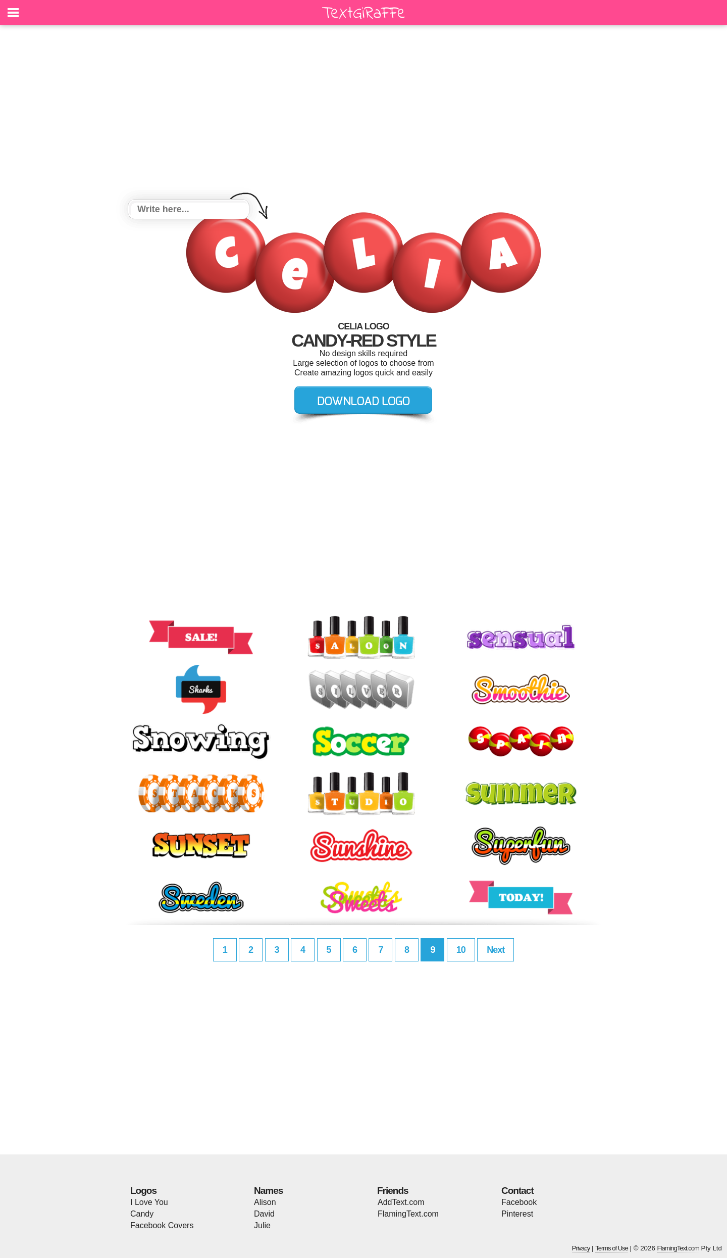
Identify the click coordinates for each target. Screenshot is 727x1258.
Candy (141, 1213)
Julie (262, 1225)
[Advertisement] (363, 113)
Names (268, 1190)
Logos (143, 1190)
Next (495, 950)
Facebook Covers (161, 1225)
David (264, 1213)
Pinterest (517, 1213)
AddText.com (401, 1202)
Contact (517, 1190)
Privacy (581, 1248)
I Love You (149, 1202)
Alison (265, 1202)
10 (460, 950)
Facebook (519, 1202)
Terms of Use (611, 1248)
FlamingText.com (408, 1213)
